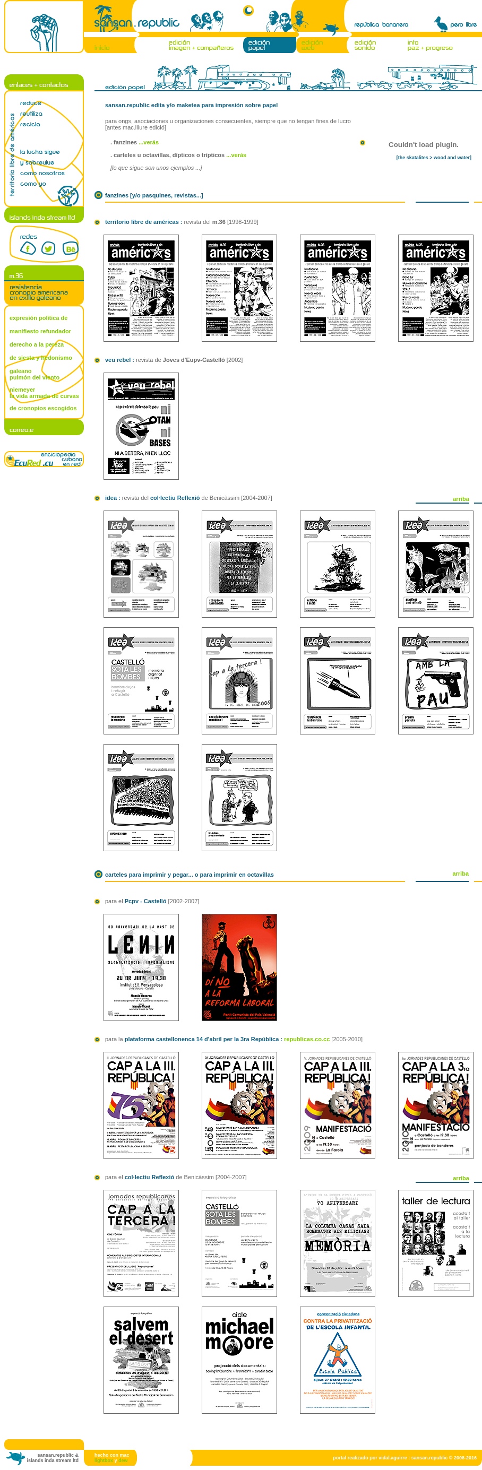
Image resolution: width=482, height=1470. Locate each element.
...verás (149, 142)
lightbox (103, 1460)
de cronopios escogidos (43, 408)
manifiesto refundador (40, 331)
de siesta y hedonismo (41, 357)
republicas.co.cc (307, 1039)
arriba (461, 499)
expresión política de (38, 318)
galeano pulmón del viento (34, 374)
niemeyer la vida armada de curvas (44, 392)
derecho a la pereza (37, 344)
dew (123, 1460)
